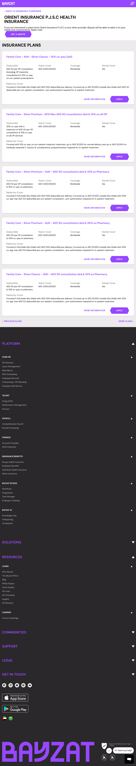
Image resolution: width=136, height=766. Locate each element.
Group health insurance (13, 462)
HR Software (7, 362)
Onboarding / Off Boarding (14, 382)
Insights (5, 599)
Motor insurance (9, 473)
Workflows (7, 488)
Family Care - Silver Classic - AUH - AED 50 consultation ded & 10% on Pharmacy (56, 274)
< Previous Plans (12, 321)
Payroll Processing (10, 428)
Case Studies (8, 587)
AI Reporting (7, 519)
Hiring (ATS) (7, 401)
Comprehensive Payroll (12, 424)
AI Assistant (7, 523)
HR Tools (6, 591)
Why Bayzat (7, 571)
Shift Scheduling (9, 374)
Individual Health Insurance (14, 470)
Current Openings (10, 618)
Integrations (7, 492)
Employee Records (10, 378)
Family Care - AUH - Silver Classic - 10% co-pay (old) (39, 57)
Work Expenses (9, 447)
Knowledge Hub (9, 515)
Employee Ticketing (11, 500)
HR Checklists (8, 595)
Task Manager (8, 496)
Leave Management (11, 366)
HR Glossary (7, 603)
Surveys (5, 409)
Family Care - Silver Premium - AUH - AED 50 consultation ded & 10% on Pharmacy (57, 171)
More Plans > (126, 321)
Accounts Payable (10, 443)
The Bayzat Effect (10, 575)
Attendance (7, 370)
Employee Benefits (10, 466)
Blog (4, 579)
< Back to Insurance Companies (22, 11)
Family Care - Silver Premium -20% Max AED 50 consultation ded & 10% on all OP (56, 114)
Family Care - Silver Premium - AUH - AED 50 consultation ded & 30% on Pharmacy (58, 223)
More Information (94, 99)
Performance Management (14, 405)
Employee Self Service (12, 386)
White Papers (8, 583)
